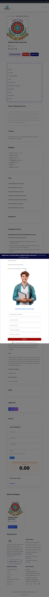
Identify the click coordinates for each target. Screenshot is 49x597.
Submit (24, 339)
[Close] (48, 256)
